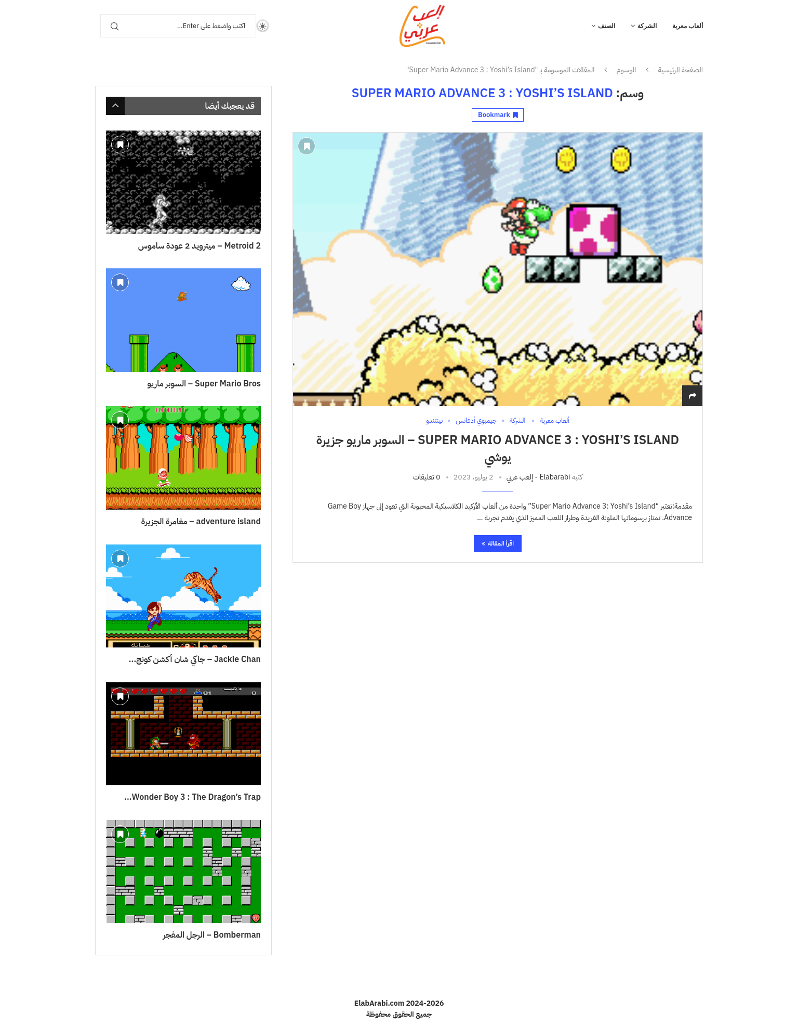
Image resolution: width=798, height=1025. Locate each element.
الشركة (647, 26)
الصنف (606, 26)
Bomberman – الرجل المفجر (212, 935)
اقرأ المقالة (498, 543)
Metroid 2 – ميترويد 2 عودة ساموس (199, 246)
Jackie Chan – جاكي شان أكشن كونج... (195, 659)
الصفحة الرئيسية (680, 70)
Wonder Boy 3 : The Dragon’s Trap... (192, 797)
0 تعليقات (426, 477)
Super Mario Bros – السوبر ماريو (204, 384)
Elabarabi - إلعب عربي (538, 477)
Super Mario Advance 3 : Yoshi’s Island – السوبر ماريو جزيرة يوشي (497, 448)
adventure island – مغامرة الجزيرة (201, 521)
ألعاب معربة (687, 26)
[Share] (692, 396)
